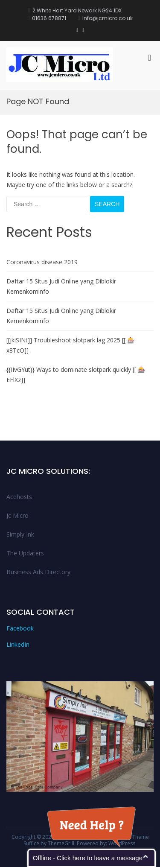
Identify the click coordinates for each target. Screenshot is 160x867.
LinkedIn (17, 644)
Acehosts (19, 497)
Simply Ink (20, 534)
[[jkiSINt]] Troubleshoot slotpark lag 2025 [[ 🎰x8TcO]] (70, 345)
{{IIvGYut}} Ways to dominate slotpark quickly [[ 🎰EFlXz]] (75, 374)
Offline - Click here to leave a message (88, 857)
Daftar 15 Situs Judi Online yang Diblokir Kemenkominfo (61, 286)
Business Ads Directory (38, 572)
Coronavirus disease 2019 (42, 262)
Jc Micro (17, 515)
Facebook (20, 628)
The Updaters (25, 553)
